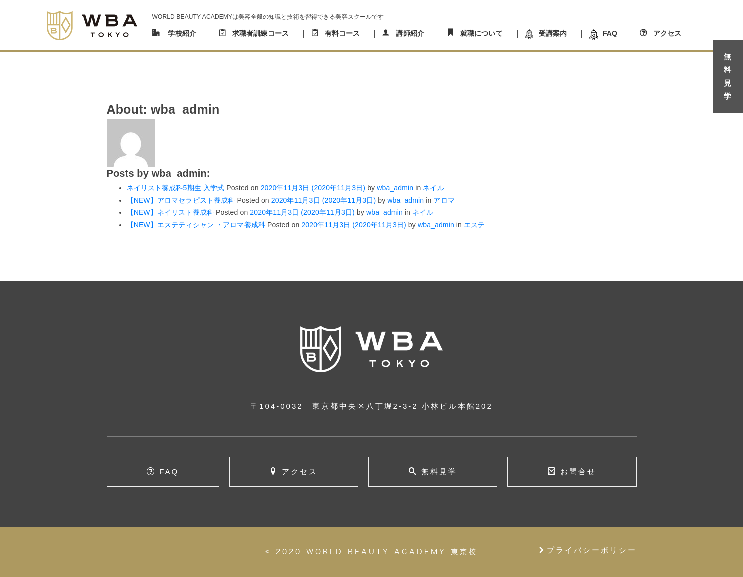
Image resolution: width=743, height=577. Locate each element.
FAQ (610, 33)
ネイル (433, 188)
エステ (474, 225)
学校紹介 (182, 33)
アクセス (667, 33)
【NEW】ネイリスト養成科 (170, 212)
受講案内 (553, 33)
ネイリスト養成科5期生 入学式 (176, 188)
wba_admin (394, 188)
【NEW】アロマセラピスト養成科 (181, 200)
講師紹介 (410, 33)
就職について (481, 33)
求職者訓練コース (260, 33)
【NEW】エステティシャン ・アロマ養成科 (196, 225)
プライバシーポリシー (587, 550)
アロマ (443, 200)
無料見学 (439, 471)
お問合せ (578, 471)
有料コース (342, 33)
